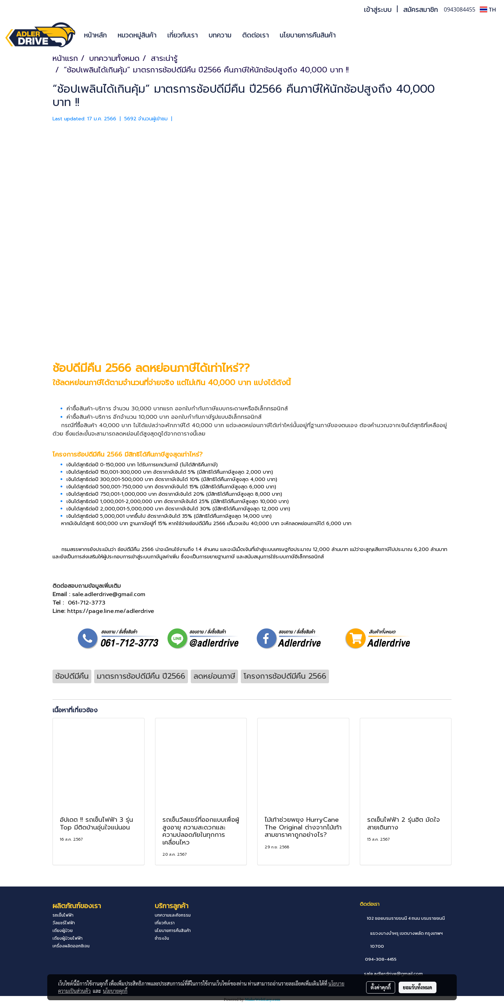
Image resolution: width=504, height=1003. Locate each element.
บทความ (220, 35)
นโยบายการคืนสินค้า (308, 35)
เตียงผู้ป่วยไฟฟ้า (67, 938)
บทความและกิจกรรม (173, 915)
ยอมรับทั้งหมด (417, 987)
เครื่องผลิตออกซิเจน (71, 946)
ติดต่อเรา (255, 35)
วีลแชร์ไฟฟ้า (63, 923)
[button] (351, 35)
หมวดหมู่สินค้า (137, 35)
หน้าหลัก (95, 35)
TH (488, 9)
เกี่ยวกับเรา (182, 35)
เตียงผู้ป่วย (62, 930)
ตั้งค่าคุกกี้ (381, 987)
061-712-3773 (86, 603)
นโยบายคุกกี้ (115, 991)
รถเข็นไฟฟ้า (63, 915)
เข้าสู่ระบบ (378, 9)
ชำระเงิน (162, 938)
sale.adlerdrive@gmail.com (393, 973)
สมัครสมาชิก (420, 9)
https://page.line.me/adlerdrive (110, 611)
